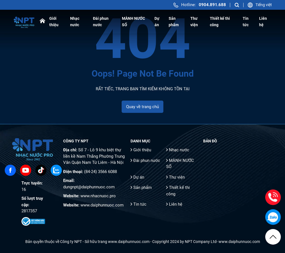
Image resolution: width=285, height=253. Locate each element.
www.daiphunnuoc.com (102, 205)
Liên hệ (175, 204)
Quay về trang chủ (142, 106)
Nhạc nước (179, 149)
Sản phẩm (142, 187)
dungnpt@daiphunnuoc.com (89, 186)
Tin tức (139, 204)
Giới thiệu (142, 149)
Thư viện (177, 177)
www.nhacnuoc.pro (98, 195)
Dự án (138, 177)
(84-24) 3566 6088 (100, 171)
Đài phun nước (146, 160)
